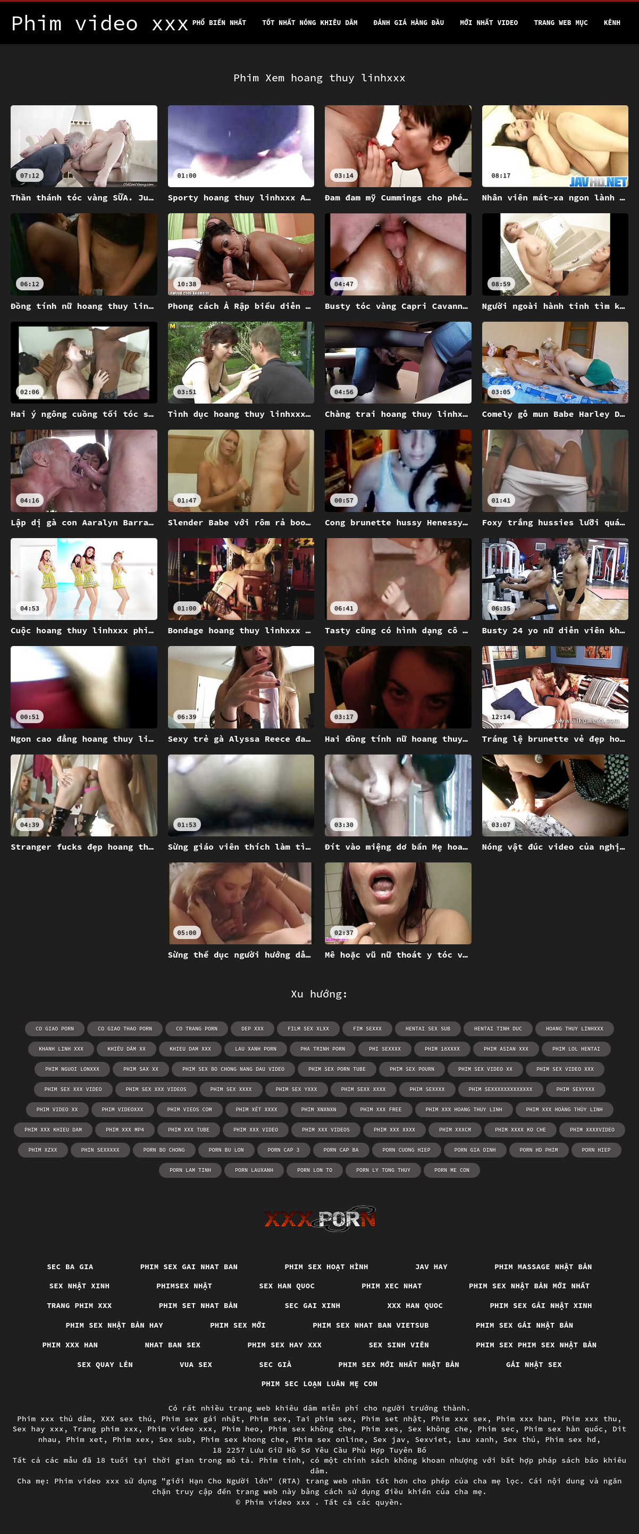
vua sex (196, 1364)
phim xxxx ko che (520, 1129)
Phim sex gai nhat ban (189, 1266)
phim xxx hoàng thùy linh (564, 1109)
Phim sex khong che (243, 1439)
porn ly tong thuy (383, 1170)
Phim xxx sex (459, 1418)
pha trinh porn (322, 1048)
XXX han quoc (415, 1305)
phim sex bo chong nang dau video (233, 1069)
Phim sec (496, 1429)
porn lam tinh (190, 1170)
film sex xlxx (308, 1028)
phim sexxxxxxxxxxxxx (501, 1089)
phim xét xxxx (257, 1109)
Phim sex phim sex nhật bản (536, 1344)
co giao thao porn (125, 1028)
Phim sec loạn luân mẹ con (320, 1383)
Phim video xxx (180, 1429)
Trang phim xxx (79, 1305)
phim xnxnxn (319, 1109)
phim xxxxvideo (592, 1129)
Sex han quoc (287, 1285)
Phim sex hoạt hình (326, 1266)
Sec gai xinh (312, 1305)
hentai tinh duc (498, 1028)
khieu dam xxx (190, 1048)
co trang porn (196, 1028)
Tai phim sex (324, 1418)
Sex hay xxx (38, 1429)
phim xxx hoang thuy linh (464, 1109)
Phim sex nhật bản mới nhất (529, 1285)
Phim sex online (329, 1439)
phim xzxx (43, 1149)
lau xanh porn (255, 1048)
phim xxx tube (188, 1129)
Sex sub (175, 1439)
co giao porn (55, 1028)
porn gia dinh (475, 1149)
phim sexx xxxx (363, 1089)
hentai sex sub (428, 1028)
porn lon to (314, 1170)
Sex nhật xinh (79, 1285)
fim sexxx (367, 1028)
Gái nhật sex (534, 1364)
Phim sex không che (310, 1429)
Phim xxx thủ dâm (54, 1418)
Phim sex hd (570, 1439)
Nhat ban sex (172, 1344)
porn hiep (596, 1149)
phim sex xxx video (73, 1089)
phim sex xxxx (231, 1089)
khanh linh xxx (61, 1048)
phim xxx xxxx (394, 1129)
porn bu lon (226, 1149)
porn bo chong (164, 1149)
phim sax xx (140, 1069)
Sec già (275, 1364)
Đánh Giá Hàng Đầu (409, 22)
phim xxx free (381, 1109)
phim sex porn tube (337, 1069)
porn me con (451, 1170)
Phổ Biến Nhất (219, 22)
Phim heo (240, 1429)
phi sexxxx (385, 1048)
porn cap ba (341, 1149)
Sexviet (431, 1439)
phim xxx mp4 (125, 1129)
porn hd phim (539, 1149)
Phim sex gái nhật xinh (541, 1305)
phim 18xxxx (442, 1048)
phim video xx (57, 1109)
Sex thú (519, 1439)
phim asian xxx (506, 1048)
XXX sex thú (126, 1418)
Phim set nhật (391, 1418)
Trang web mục (560, 22)
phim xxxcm (455, 1129)
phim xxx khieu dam (53, 1129)
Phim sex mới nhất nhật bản (399, 1364)
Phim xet (84, 1439)
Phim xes (380, 1429)
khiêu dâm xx (126, 1048)
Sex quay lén (105, 1364)
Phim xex (131, 1439)
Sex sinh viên (398, 1344)
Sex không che (438, 1429)
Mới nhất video (489, 22)
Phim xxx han (70, 1344)
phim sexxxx (427, 1089)
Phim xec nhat (391, 1285)
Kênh (612, 22)
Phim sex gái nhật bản (525, 1325)
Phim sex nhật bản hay (114, 1325)
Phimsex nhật (184, 1285)
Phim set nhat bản (198, 1305)
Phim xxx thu (589, 1418)
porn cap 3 (284, 1149)
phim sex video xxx (565, 1069)
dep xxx (252, 1028)
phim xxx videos (326, 1129)
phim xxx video (255, 1129)
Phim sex (268, 1418)
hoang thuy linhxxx (574, 1028)
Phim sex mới (238, 1325)
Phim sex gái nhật (201, 1418)
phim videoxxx (123, 1109)
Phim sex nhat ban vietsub (371, 1325)
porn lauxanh (254, 1170)
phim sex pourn (412, 1069)
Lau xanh (475, 1439)
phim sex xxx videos (156, 1089)
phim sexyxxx (576, 1089)
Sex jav (389, 1439)
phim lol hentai (576, 1048)
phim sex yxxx (296, 1089)
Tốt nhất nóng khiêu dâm (309, 22)
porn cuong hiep (407, 1149)
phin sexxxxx (100, 1149)
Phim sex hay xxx (284, 1344)
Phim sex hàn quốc (563, 1429)
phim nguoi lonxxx (72, 1069)
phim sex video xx (485, 1069)
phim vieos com (189, 1109)
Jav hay (431, 1266)
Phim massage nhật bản (543, 1266)
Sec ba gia (70, 1266)
